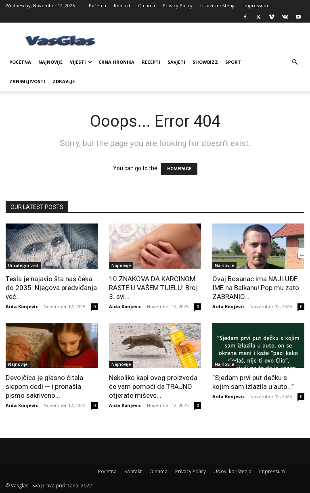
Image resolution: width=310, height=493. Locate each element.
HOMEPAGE (179, 168)
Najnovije (50, 62)
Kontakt (122, 5)
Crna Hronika (116, 62)
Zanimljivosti (27, 81)
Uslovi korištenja (218, 5)
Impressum (255, 5)
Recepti (151, 62)
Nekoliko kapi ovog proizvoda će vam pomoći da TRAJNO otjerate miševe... (153, 386)
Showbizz (205, 62)
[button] (294, 62)
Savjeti (176, 62)
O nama (146, 5)
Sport (233, 62)
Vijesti (81, 62)
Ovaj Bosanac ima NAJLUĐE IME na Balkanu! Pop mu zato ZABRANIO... (255, 288)
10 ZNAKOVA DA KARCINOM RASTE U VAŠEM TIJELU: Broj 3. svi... (153, 288)
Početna (97, 5)
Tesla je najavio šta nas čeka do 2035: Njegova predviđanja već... (51, 288)
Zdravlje (63, 81)
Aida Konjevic (22, 306)
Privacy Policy (178, 5)
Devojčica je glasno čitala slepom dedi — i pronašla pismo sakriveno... (44, 386)
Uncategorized (23, 265)
